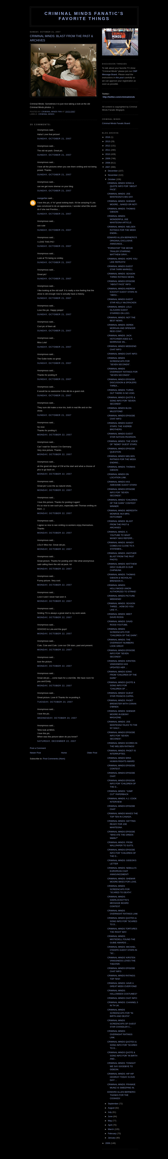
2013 (108, 141)
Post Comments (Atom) (54, 758)
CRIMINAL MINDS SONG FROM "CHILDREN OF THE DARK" (122, 674)
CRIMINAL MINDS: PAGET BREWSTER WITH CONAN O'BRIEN (121, 703)
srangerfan (42, 198)
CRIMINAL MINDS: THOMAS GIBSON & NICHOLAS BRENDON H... (121, 577)
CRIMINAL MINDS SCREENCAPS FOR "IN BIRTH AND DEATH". (120, 1013)
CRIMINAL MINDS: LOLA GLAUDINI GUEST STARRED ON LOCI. (119, 310)
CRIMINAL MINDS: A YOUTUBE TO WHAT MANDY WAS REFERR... (120, 535)
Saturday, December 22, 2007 (56, 741)
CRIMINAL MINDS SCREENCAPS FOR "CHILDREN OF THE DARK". (122, 632)
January (112, 1138)
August (111, 1108)
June (110, 1116)
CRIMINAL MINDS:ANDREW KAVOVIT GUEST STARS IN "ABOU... (122, 291)
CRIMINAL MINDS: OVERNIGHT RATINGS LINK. (119, 1034)
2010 (108, 154)
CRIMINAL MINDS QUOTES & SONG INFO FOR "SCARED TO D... (122, 921)
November (113, 175)
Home (64, 752)
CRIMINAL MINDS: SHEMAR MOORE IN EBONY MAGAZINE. (121, 714)
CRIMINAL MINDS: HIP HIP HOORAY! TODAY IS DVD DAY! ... (121, 1077)
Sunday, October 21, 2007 (54, 138)
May (110, 1120)
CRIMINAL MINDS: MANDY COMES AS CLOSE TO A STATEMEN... (120, 545)
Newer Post (35, 752)
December (113, 171)
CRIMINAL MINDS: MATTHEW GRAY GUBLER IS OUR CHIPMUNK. (122, 567)
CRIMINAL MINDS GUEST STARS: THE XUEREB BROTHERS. (120, 426)
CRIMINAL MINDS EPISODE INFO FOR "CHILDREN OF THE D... (121, 783)
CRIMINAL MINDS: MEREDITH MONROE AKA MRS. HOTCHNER (122, 513)
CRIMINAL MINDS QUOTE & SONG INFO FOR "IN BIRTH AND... (122, 1055)
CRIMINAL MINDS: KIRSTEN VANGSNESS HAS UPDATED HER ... (121, 664)
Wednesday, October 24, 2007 (57, 718)
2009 (108, 158)
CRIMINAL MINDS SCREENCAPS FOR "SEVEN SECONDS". (118, 361)
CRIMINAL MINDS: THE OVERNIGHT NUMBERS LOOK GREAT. (120, 642)
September (113, 1103)
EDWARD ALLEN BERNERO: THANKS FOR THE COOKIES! (121, 1095)
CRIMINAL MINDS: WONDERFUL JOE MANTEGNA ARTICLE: (119, 219)
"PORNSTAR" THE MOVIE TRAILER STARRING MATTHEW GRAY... (120, 251)
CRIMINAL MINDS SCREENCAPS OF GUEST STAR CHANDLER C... (121, 1023)
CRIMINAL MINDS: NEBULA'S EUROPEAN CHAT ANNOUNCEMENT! (121, 871)
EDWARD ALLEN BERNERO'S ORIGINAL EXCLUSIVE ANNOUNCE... (122, 240)
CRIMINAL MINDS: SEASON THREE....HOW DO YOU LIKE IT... (121, 606)
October (112, 179)
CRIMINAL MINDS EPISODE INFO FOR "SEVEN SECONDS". (121, 492)
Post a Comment (38, 748)
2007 (108, 167)
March (111, 1129)
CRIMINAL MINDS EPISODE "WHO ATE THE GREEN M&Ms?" (121, 834)
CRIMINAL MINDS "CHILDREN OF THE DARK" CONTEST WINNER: (122, 503)
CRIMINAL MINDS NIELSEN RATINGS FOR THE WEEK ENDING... (121, 459)
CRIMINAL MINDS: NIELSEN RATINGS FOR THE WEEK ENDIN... (121, 229)
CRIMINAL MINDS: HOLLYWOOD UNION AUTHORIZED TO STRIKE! (121, 588)
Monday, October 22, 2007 (54, 434)
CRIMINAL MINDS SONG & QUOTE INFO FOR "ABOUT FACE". (122, 186)
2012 (108, 145)
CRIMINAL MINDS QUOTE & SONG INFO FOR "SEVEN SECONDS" (121, 400)
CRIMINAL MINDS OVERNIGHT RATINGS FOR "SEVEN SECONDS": (122, 371)
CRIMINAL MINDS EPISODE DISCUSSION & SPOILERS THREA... (121, 382)
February (112, 1133)
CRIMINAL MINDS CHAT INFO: (122, 354)
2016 (108, 137)
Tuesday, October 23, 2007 (55, 702)
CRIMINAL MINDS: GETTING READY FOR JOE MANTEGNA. (121, 824)
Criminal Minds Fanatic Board (116, 123)
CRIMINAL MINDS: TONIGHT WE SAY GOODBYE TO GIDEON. (121, 1066)
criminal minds (46, 114)
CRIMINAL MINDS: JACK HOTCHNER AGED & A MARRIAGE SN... (119, 338)
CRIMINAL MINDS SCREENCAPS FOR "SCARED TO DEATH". (119, 889)
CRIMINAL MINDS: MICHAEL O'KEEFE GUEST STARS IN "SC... (122, 950)
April (110, 1125)
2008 (108, 162)
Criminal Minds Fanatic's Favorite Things (84, 16)
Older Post (92, 752)
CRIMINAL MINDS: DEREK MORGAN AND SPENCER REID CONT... (121, 328)
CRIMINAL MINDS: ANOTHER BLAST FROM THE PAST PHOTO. (121, 556)
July (110, 1112)
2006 (108, 1143)
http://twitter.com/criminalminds (119, 97)
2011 (108, 150)
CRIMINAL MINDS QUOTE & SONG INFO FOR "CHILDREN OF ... (121, 685)
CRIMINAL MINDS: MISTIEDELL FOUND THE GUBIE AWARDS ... (121, 939)
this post (120, 77)
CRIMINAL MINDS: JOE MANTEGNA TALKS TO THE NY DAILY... (122, 724)
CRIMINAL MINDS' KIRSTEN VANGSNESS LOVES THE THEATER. (121, 960)
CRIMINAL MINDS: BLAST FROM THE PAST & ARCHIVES (120, 524)
